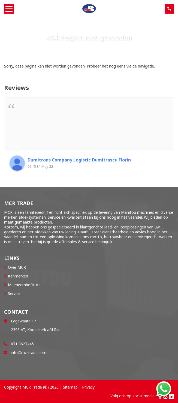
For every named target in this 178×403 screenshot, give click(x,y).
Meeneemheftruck (24, 284)
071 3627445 (22, 343)
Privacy (88, 387)
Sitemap (70, 387)
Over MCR (17, 267)
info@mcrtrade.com (28, 352)
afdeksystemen (32, 217)
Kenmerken (18, 276)
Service (14, 293)
